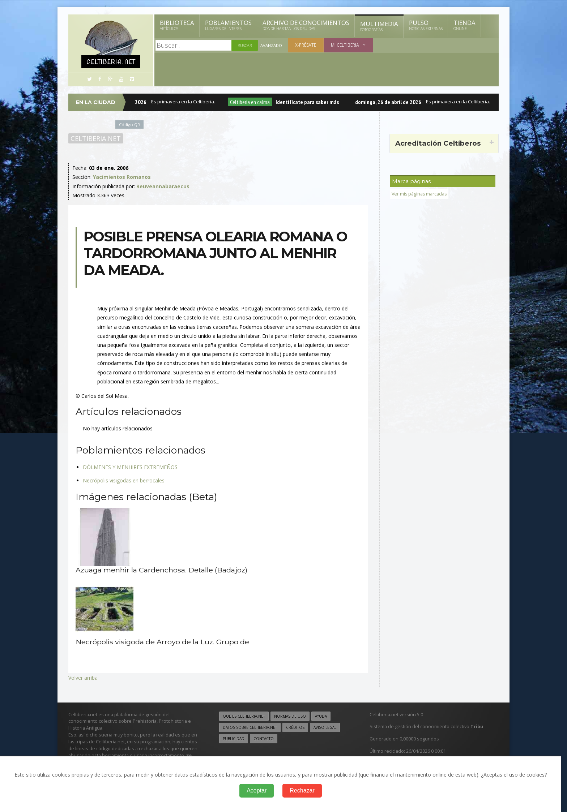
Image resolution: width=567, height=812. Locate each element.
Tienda (464, 24)
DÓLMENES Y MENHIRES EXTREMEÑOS (130, 467)
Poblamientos (228, 24)
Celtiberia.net (96, 138)
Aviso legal (325, 727)
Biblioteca (177, 24)
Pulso (426, 24)
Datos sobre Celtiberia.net (250, 727)
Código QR (129, 124)
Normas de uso (290, 716)
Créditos (295, 727)
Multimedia (379, 26)
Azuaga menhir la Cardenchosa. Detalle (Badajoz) (162, 570)
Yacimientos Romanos (122, 176)
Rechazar (302, 790)
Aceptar (257, 790)
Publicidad (233, 738)
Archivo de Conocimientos (306, 24)
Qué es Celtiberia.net (244, 716)
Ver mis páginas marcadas (420, 194)
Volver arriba (83, 677)
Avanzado (271, 45)
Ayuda (321, 716)
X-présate (305, 45)
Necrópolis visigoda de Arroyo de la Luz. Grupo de (163, 641)
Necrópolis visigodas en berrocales (124, 480)
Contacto (263, 738)
